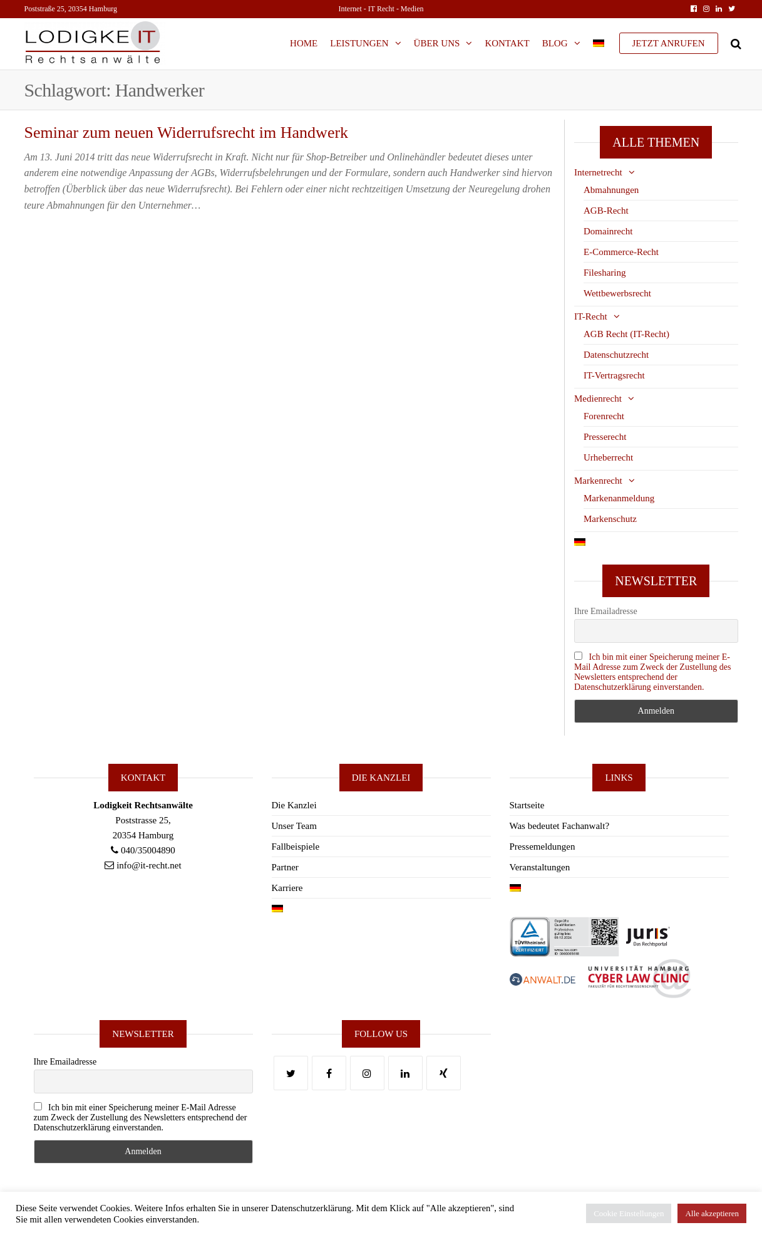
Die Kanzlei (294, 805)
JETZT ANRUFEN (668, 43)
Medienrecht (598, 398)
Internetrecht (598, 172)
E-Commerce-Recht (621, 252)
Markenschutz (610, 519)
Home (303, 43)
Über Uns (437, 43)
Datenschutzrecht (616, 355)
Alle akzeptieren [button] (712, 1213)
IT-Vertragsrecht (614, 375)
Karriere (287, 888)
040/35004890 (148, 850)
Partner (285, 867)
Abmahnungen (611, 190)
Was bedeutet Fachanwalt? (560, 826)
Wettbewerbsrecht (617, 293)
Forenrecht (604, 416)
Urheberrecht (608, 457)
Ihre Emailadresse (605, 611)
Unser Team (294, 826)
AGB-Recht (606, 211)
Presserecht (605, 437)
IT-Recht (590, 316)
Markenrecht (598, 481)
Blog (555, 43)
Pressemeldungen (542, 847)
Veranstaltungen (540, 867)
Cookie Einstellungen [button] (629, 1213)
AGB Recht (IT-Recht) (626, 334)
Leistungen (359, 43)
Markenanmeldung (619, 498)
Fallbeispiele (296, 847)
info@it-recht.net (148, 865)
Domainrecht (608, 231)
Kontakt (507, 43)
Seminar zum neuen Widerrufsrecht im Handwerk (186, 132)
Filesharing (605, 273)
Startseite (527, 805)
